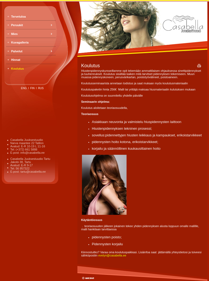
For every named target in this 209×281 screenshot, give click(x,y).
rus (41, 88)
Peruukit (17, 25)
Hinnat (15, 59)
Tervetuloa (18, 16)
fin (32, 88)
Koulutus (17, 68)
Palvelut (16, 51)
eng (24, 88)
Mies (14, 33)
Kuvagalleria (20, 42)
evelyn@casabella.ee (112, 255)
